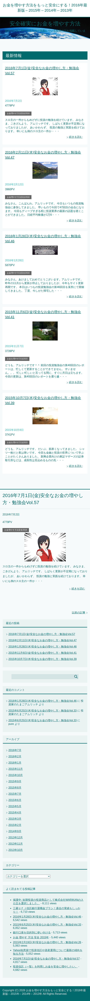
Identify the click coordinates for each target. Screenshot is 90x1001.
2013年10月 (15, 850)
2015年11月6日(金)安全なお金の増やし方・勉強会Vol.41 (42, 652)
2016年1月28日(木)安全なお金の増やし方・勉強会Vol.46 (42, 646)
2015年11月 (15, 768)
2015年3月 (14, 818)
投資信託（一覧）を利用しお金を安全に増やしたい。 (45, 966)
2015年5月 (14, 806)
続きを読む (75, 136)
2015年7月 (14, 793)
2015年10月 (15, 775)
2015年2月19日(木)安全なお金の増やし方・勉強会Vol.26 (47, 942)
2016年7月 (14, 750)
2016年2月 (14, 756)
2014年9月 (14, 831)
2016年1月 (14, 762)
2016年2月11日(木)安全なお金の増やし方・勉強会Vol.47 (42, 640)
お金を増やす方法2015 (17, 359)
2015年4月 (14, 812)
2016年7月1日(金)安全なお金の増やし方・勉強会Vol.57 (41, 634)
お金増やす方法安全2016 (18, 113)
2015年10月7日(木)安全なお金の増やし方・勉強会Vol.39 (42, 659)
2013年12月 (15, 837)
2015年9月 (14, 781)
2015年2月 (14, 825)
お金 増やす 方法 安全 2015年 (31, 937)
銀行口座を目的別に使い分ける (32, 932)
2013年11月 (15, 843)
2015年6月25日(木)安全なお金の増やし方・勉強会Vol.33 (42, 710)
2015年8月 (14, 787)
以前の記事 (78, 612)
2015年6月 (14, 800)
